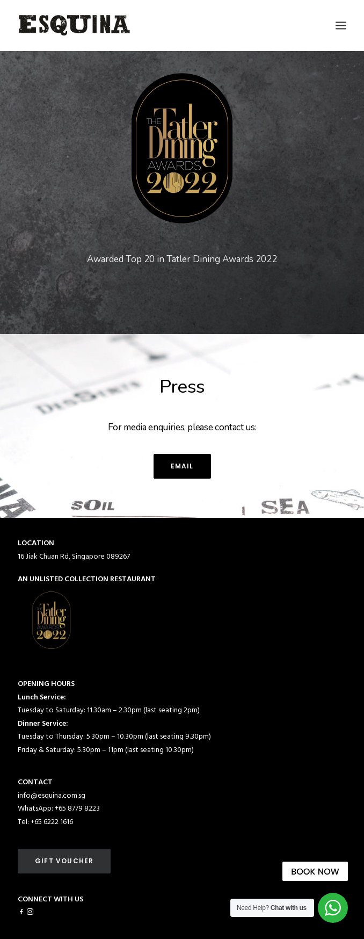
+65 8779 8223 (77, 809)
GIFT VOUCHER (64, 860)
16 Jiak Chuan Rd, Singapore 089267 (74, 557)
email (182, 466)
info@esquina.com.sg (51, 796)
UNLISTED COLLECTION (69, 579)
